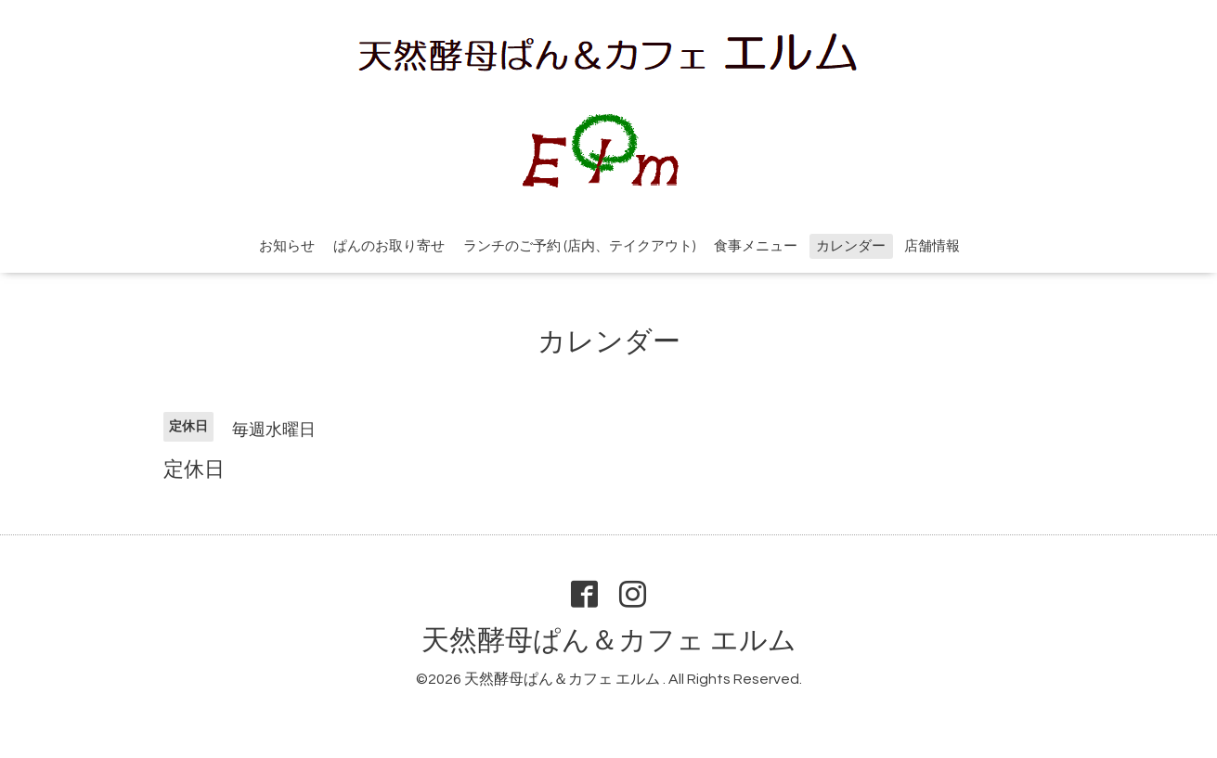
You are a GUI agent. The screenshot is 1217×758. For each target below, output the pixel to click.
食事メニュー (755, 246)
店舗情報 (932, 246)
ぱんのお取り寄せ (389, 246)
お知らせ (287, 246)
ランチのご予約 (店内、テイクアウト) (579, 246)
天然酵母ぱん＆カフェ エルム (608, 640)
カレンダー (851, 246)
